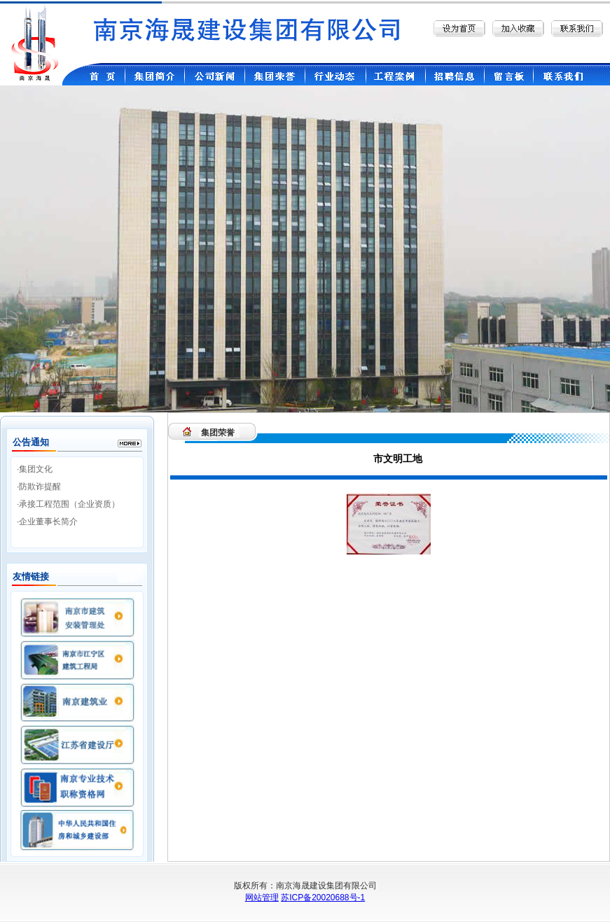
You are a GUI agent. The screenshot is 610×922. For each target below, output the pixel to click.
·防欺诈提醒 (39, 486)
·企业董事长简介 (47, 521)
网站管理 (262, 897)
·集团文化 (35, 469)
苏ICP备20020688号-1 (323, 897)
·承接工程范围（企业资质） (68, 504)
